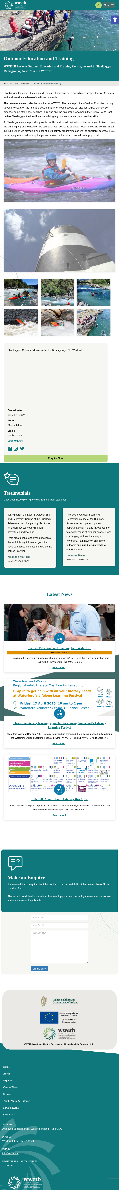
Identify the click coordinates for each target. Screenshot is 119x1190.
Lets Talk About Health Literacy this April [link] (59, 766)
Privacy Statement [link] (47, 1172)
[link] (115, 20)
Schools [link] (7, 1061)
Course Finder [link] (11, 1054)
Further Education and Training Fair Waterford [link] (59, 615)
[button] (107, 5)
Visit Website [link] (15, 408)
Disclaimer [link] (64, 1172)
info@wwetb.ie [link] (10, 1120)
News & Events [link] (11, 1074)
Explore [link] (7, 1047)
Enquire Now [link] (55, 425)
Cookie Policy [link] (77, 1172)
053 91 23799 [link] (27, 1108)
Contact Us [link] (9, 1081)
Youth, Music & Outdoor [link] (19, 83)
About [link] (6, 1040)
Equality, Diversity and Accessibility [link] (20, 1172)
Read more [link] (60, 634)
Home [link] (6, 1033)
